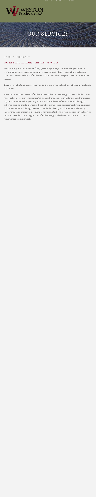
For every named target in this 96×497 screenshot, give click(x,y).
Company (50, 22)
